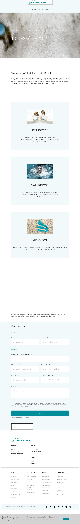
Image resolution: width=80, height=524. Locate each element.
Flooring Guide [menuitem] (46, 482)
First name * (14, 337)
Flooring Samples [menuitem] (29, 480)
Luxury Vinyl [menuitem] (15, 479)
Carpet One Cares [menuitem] (60, 483)
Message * (14, 386)
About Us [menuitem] (60, 476)
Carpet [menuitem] (13, 485)
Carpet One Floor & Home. (15, 506)
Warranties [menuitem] (45, 490)
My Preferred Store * (47, 375)
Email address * (45, 364)
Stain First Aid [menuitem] (46, 479)
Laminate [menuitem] (14, 488)
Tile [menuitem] (12, 491)
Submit (40, 413)
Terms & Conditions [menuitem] (60, 491)
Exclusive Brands (32, 31)
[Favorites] (76, 3)
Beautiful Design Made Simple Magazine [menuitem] (31, 486)
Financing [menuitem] (14, 497)
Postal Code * (15, 375)
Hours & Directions (17, 453)
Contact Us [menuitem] (60, 487)
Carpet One (14, 31)
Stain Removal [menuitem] (46, 476)
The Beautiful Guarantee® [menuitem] (46, 486)
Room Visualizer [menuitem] (31, 476)
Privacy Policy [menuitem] (61, 495)
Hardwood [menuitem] (14, 482)
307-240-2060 (46, 9)
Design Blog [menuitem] (30, 492)
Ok (66, 519)
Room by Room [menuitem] (62, 479)
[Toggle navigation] (2, 3)
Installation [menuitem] (45, 493)
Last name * (44, 337)
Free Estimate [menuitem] (15, 494)
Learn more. (15, 521)
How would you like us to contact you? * (22, 354)
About (23, 31)
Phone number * (16, 364)
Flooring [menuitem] (13, 476)
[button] (74, 3)
